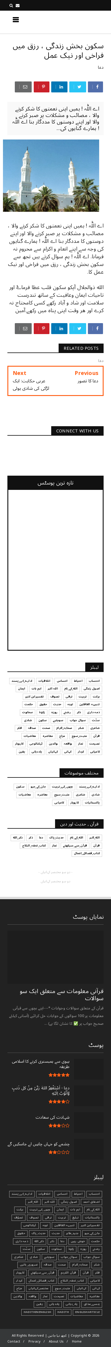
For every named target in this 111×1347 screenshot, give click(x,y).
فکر (97, 1273)
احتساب (94, 1194)
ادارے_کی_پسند (22, 1194)
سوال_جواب (69, 1257)
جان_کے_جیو (92, 1233)
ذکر (52, 1241)
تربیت (62, 1218)
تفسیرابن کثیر (90, 1225)
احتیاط (78, 1194)
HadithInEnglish (37, 1312)
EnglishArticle (87, 1312)
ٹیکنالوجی (29, 1225)
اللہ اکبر (49, 1202)
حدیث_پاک (38, 1233)
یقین (39, 1304)
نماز (45, 1296)
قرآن (86, 1273)
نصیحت (59, 1296)
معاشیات (76, 1296)
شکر (97, 1265)
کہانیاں (81, 1288)
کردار (19, 1281)
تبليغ (75, 1218)
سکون (41, 1249)
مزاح (19, 1288)
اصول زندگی (69, 1202)
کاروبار (20, 1273)
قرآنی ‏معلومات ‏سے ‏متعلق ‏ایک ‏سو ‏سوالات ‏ (62, 995)
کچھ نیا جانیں (80, 21)
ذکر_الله (39, 1241)
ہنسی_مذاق (92, 1304)
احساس (62, 1194)
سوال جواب (91, 1257)
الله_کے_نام (93, 1210)
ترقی (48, 1218)
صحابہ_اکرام (80, 1265)
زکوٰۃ (71, 1249)
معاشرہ (94, 1296)
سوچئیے (49, 1257)
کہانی (96, 1288)
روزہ (83, 1249)
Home (77, 1341)
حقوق (21, 1233)
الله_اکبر (33, 1202)
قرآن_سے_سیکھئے (43, 1273)
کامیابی (95, 1281)
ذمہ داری (21, 1241)
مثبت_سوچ (62, 1288)
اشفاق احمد (91, 1202)
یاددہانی (54, 1304)
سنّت (26, 1249)
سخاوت (57, 1249)
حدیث (56, 1233)
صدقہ (48, 1265)
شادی (34, 1257)
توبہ (45, 1225)
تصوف (34, 1218)
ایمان (60, 1210)
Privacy (34, 1341)
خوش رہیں (78, 1241)
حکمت (95, 1241)
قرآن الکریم (68, 1273)
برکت (20, 1210)
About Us (56, 1341)
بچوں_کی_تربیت (40, 1210)
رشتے (96, 1249)
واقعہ (33, 1296)
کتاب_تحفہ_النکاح (72, 1281)
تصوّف (18, 1218)
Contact (13, 1341)
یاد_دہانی (72, 1304)
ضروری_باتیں (29, 1265)
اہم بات (75, 1210)
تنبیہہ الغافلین (64, 1225)
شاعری (18, 1257)
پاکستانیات (92, 1218)
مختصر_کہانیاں (38, 1288)
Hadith (63, 1312)
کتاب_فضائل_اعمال (41, 1281)
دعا (101, 67)
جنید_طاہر (72, 1233)
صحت (62, 1265)
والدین (17, 1296)
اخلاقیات (44, 1194)
